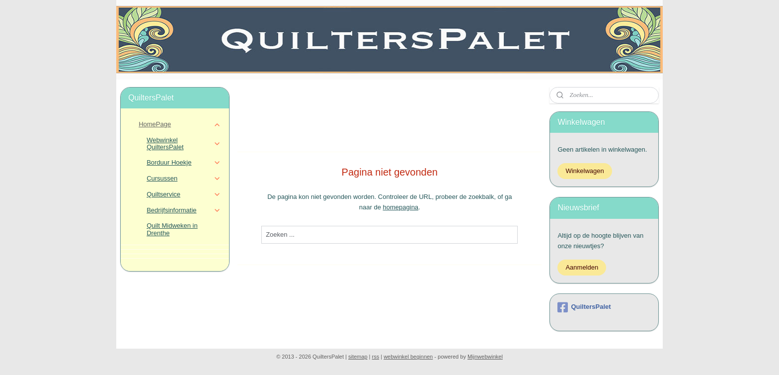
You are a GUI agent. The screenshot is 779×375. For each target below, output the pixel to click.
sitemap (358, 357)
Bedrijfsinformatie (184, 210)
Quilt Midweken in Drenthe (172, 229)
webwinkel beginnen (408, 357)
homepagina (400, 207)
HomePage (180, 124)
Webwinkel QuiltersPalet (184, 143)
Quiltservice (184, 194)
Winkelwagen (584, 171)
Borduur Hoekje (184, 163)
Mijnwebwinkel (485, 357)
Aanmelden (581, 267)
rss (376, 357)
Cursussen (184, 179)
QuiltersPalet (584, 307)
